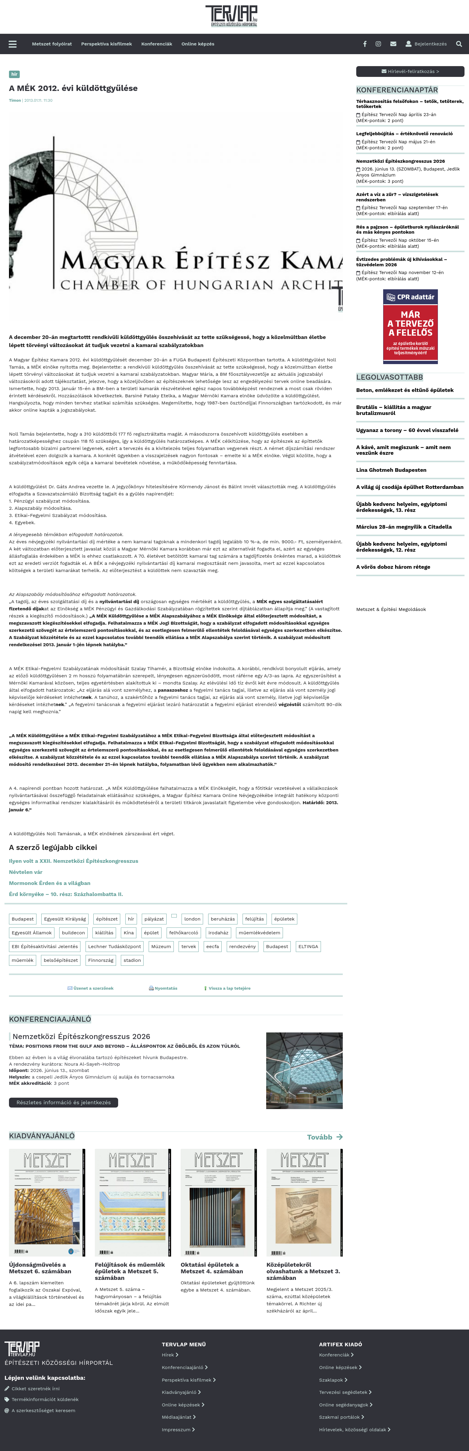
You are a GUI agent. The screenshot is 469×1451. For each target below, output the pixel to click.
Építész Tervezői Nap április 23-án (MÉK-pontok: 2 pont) (396, 117)
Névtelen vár (25, 872)
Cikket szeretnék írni (32, 1388)
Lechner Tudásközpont (114, 946)
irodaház (218, 933)
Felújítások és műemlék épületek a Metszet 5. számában (130, 1271)
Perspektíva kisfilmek (106, 44)
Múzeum (161, 946)
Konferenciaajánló (185, 1367)
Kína (129, 933)
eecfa (212, 946)
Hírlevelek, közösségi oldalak (355, 1429)
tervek (188, 946)
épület (151, 933)
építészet (107, 919)
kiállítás (104, 933)
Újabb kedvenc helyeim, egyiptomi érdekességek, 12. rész (401, 547)
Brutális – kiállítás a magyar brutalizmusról (393, 410)
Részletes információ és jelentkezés (63, 1102)
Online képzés (198, 44)
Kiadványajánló (181, 1392)
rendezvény (242, 946)
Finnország (100, 960)
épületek (284, 919)
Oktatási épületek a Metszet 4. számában (212, 1268)
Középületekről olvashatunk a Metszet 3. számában (303, 1271)
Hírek (170, 1355)
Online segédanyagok (346, 1405)
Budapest (23, 919)
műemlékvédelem (259, 933)
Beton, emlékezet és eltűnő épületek (405, 390)
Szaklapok (333, 1380)
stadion (132, 960)
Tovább (320, 1137)
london (192, 919)
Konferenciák (156, 44)
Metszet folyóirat (52, 44)
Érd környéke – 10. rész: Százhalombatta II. (66, 894)
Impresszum (178, 1429)
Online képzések (183, 1405)
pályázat (154, 919)
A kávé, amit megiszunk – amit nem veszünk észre (403, 450)
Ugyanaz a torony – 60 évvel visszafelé (407, 430)
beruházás (223, 919)
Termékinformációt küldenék (41, 1399)
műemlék (23, 960)
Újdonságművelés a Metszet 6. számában (40, 1268)
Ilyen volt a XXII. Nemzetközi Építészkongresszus (73, 861)
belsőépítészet (61, 960)
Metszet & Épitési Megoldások (391, 609)
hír (131, 919)
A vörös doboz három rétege (393, 567)
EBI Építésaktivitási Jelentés (45, 946)
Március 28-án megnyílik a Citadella (404, 527)
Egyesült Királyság (65, 919)
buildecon (73, 933)
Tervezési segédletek (345, 1392)
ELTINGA (308, 946)
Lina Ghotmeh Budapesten (391, 470)
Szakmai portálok (341, 1417)
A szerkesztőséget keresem (39, 1410)
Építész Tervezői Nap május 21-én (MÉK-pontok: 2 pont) (395, 144)
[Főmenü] (12, 44)
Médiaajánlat (179, 1417)
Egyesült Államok (32, 933)
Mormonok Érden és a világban (50, 883)
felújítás (254, 919)
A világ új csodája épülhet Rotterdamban (410, 487)
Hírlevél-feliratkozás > (410, 71)
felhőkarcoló (183, 933)
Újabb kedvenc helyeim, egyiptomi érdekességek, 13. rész (401, 507)
